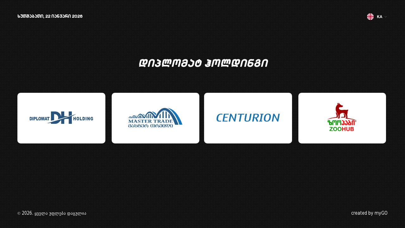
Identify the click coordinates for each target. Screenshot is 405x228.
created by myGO (369, 213)
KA (377, 16)
